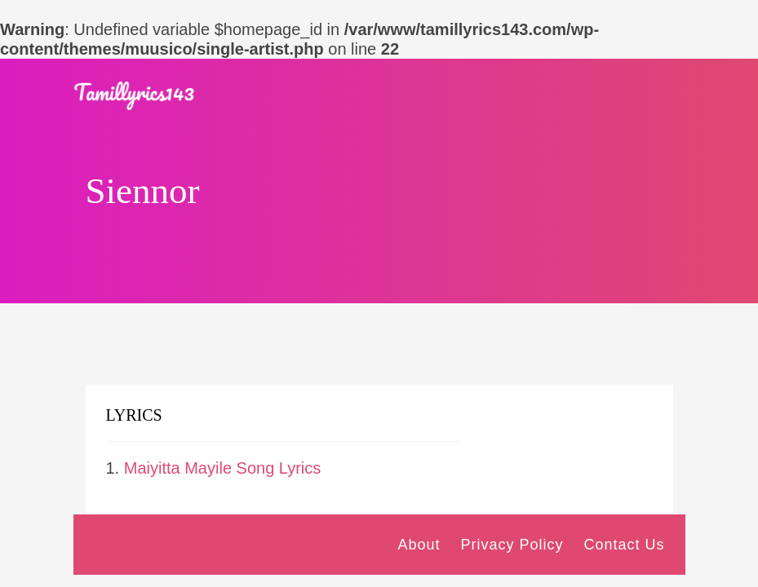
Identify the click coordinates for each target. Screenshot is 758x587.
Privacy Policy (511, 544)
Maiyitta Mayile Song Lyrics (222, 468)
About (418, 544)
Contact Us (623, 544)
